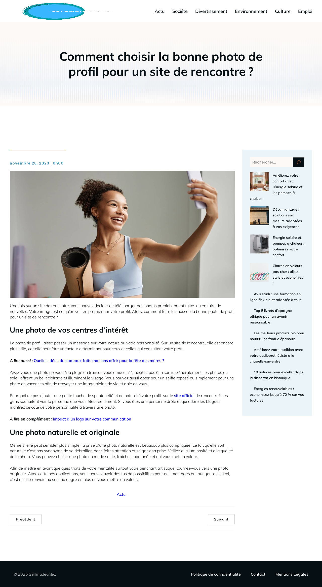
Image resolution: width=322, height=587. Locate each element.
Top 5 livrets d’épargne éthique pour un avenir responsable (271, 276)
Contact (258, 573)
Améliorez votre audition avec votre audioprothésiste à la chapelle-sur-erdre (276, 315)
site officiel (184, 395)
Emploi (305, 11)
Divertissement (211, 11)
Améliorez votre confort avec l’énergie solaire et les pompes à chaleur (276, 181)
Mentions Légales (291, 573)
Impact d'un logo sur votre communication (92, 418)
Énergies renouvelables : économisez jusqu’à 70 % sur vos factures (277, 354)
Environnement (251, 11)
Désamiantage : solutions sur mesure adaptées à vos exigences (276, 203)
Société (180, 11)
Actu (160, 11)
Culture (283, 11)
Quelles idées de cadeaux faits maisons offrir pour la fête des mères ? (99, 360)
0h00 (58, 163)
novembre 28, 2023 (29, 163)
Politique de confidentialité (216, 573)
